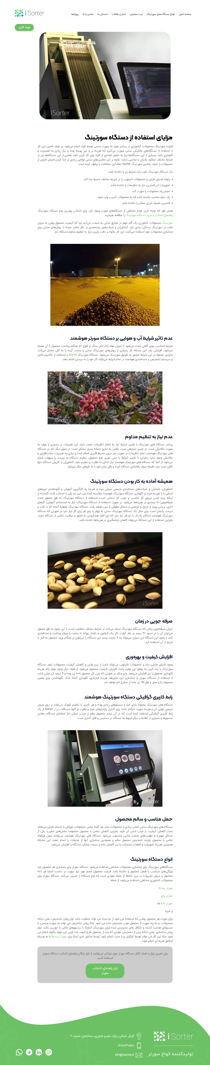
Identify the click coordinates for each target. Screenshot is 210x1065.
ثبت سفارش (136, 14)
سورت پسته (59, 937)
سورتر (57, 709)
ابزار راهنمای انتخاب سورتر (105, 971)
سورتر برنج (167, 896)
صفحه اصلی (185, 14)
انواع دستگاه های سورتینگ (161, 14)
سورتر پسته (166, 888)
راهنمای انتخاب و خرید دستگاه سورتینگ (149, 215)
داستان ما (102, 14)
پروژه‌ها (75, 14)
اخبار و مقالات (119, 14)
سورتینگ (167, 223)
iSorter (73, 355)
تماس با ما (88, 14)
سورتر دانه (167, 903)
